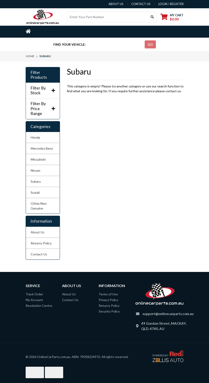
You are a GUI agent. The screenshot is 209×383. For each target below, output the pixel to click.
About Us (37, 232)
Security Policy (109, 311)
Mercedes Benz (42, 148)
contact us (140, 4)
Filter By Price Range (42, 108)
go (150, 44)
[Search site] (152, 17)
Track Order (34, 294)
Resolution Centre (39, 306)
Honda (35, 137)
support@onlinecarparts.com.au (168, 314)
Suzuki (35, 192)
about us (116, 4)
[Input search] (107, 17)
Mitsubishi (38, 159)
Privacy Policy (108, 300)
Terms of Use (108, 294)
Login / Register (171, 4)
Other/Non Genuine (39, 205)
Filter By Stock (42, 90)
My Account (34, 300)
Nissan (35, 170)
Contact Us (39, 254)
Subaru (36, 181)
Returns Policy (41, 243)
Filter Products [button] (38, 75)
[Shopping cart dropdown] (172, 17)
